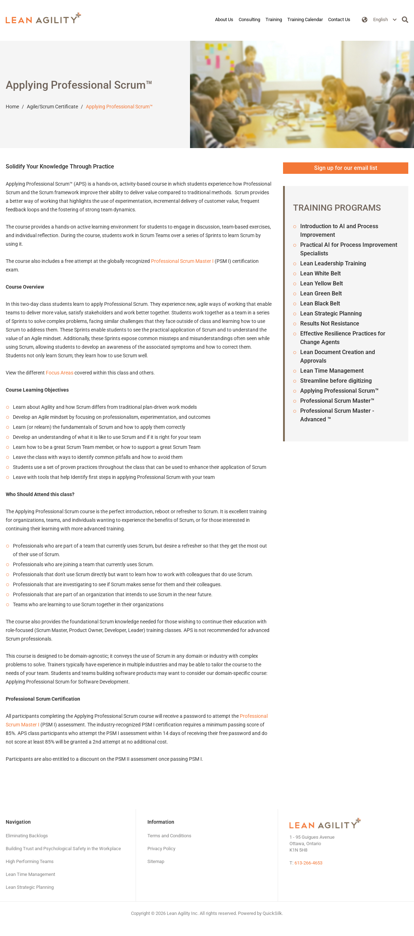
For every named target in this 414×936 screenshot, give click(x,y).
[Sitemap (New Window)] (155, 861)
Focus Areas (59, 373)
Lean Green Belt (321, 293)
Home (12, 106)
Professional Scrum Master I (182, 261)
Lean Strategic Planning (331, 313)
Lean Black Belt (320, 303)
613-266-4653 (308, 863)
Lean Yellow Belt (321, 283)
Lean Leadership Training (333, 263)
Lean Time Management (332, 370)
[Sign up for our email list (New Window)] (345, 168)
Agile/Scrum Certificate (52, 106)
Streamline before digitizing (336, 380)
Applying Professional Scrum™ (119, 106)
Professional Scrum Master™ (337, 400)
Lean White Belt (320, 273)
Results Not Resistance (329, 323)
